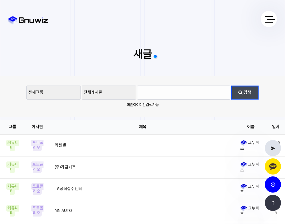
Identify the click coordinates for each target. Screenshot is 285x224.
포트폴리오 (38, 145)
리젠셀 (60, 145)
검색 (244, 92)
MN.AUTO (63, 210)
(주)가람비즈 (65, 167)
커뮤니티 (13, 145)
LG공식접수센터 (68, 189)
